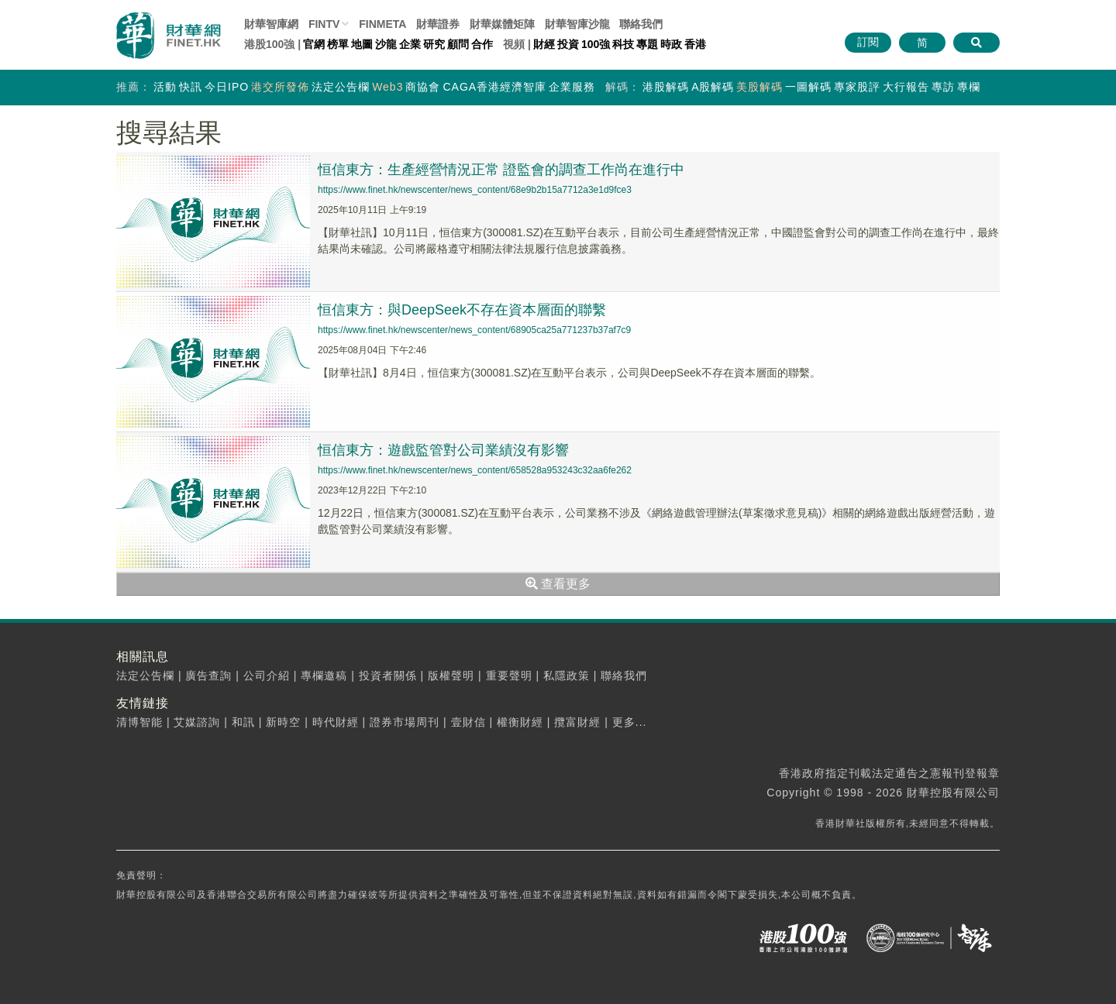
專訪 (943, 87)
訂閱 (868, 42)
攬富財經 (577, 722)
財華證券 (438, 24)
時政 (671, 44)
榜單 (338, 44)
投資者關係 (388, 675)
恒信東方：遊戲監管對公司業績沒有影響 (443, 450)
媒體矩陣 (502, 24)
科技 (623, 44)
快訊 (190, 87)
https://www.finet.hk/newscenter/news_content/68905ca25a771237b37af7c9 (474, 330)
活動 (165, 87)
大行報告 (906, 87)
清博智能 (139, 722)
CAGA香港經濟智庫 (494, 87)
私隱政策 (566, 675)
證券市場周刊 (404, 722)
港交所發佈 (280, 87)
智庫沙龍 (577, 24)
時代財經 (335, 722)
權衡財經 (520, 722)
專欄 (968, 87)
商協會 (422, 87)
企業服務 (572, 87)
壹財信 (468, 722)
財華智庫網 (271, 24)
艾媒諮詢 (197, 722)
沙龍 (386, 44)
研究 (434, 44)
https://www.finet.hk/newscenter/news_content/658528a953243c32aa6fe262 (475, 470)
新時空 (283, 722)
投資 (568, 44)
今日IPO (227, 87)
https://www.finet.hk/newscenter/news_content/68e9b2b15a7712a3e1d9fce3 (475, 189)
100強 (595, 44)
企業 (410, 44)
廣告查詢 (208, 675)
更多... (629, 722)
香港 (695, 44)
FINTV (323, 24)
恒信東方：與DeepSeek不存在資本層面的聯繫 (462, 310)
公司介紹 (266, 675)
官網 (314, 44)
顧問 (458, 44)
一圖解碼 (808, 87)
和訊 (243, 722)
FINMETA (382, 24)
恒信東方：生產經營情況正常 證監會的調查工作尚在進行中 (501, 169)
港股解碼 (665, 87)
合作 (482, 44)
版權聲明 (451, 675)
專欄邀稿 (324, 675)
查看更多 (558, 583)
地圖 (362, 44)
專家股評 (857, 87)
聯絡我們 (641, 24)
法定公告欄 (341, 87)
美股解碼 (759, 87)
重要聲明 (509, 675)
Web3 (387, 87)
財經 (544, 44)
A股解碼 (712, 87)
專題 (647, 44)
